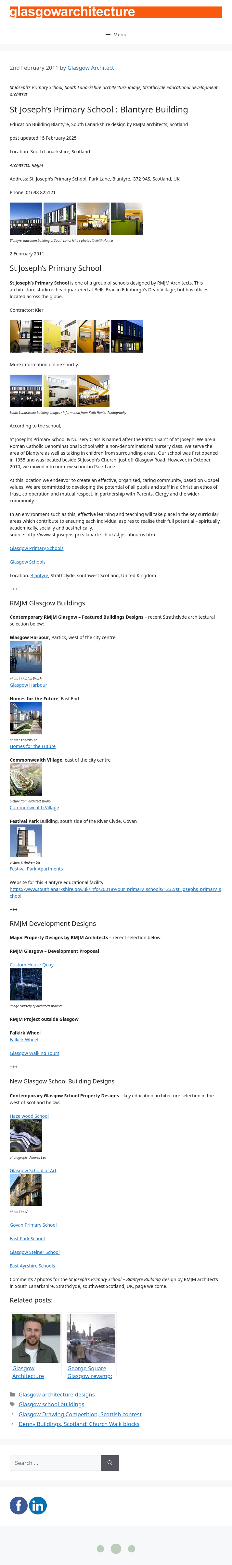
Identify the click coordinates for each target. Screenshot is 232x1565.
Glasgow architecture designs (57, 1394)
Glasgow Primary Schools (37, 548)
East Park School (27, 1238)
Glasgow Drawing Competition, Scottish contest (80, 1414)
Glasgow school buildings (51, 1404)
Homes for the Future (33, 746)
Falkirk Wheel (24, 1039)
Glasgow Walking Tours (34, 1053)
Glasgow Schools (27, 562)
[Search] (110, 1463)
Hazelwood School (29, 1116)
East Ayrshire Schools (32, 1266)
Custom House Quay (32, 965)
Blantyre (39, 575)
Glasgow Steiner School (35, 1252)
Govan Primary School (33, 1225)
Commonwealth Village (34, 807)
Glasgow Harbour (28, 685)
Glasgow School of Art (33, 1170)
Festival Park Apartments (36, 869)
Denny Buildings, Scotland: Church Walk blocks (79, 1424)
